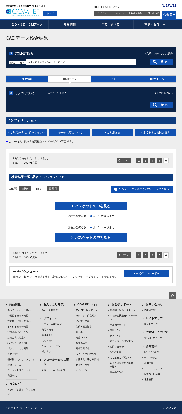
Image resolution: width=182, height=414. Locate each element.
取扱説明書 (115, 352)
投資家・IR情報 (152, 374)
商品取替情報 (83, 348)
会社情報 (151, 346)
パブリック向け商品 (17, 348)
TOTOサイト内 (155, 78)
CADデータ (70, 78)
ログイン (102, 13)
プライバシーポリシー (32, 408)
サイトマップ (154, 318)
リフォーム (50, 318)
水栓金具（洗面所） (17, 343)
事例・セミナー (155, 24)
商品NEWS (81, 337)
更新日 (53, 188)
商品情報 (69, 24)
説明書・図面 (83, 321)
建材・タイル (14, 365)
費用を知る (47, 329)
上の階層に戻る (165, 93)
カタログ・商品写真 (86, 315)
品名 (39, 188)
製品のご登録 (117, 372)
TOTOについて (152, 352)
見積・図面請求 (84, 326)
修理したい (115, 330)
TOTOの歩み (150, 357)
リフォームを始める (52, 324)
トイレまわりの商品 (17, 326)
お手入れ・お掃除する (121, 341)
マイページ (118, 13)
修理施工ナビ (83, 343)
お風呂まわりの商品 (17, 315)
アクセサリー (14, 354)
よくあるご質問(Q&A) (121, 357)
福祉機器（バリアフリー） (21, 359)
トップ (50, 13)
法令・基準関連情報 (86, 354)
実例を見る (47, 335)
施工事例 (80, 332)
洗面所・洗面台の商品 (19, 321)
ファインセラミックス (19, 370)
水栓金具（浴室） (16, 337)
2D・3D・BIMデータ (27, 24)
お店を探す (47, 340)
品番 (25, 188)
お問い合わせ (152, 13)
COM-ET (87, 304)
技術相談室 (150, 310)
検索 (169, 15)
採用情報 (148, 379)
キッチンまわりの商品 (19, 310)
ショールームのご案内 (53, 369)
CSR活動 (148, 363)
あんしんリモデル (54, 304)
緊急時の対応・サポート (122, 310)
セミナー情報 (83, 365)
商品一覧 (12, 375)
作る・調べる (112, 24)
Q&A (112, 78)
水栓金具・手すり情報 (87, 359)
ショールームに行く (52, 346)
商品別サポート (118, 324)
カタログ (15, 383)
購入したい (115, 335)
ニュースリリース (153, 368)
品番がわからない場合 (159, 53)
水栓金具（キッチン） (19, 332)
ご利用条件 (12, 408)
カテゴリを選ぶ (56, 93)
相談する (46, 351)
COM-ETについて (157, 332)
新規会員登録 (135, 13)
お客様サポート (122, 304)
